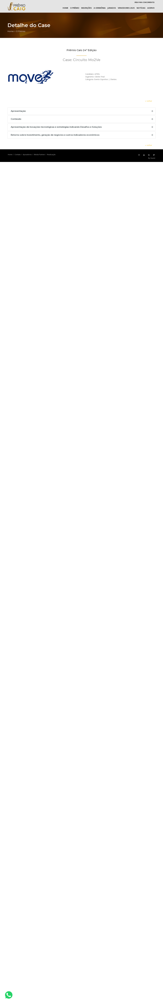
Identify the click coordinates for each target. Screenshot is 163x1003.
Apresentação (18, 111)
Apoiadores (27, 154)
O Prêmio (74, 8)
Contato (18, 154)
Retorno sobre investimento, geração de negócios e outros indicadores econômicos (55, 135)
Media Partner (39, 154)
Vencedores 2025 (126, 8)
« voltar (148, 101)
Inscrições (86, 8)
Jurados (112, 8)
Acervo (151, 8)
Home (65, 8)
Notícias (141, 8)
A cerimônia (100, 8)
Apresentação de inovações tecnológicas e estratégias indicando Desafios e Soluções (56, 127)
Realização (51, 154)
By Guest (151, 158)
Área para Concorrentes (145, 2)
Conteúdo (16, 119)
